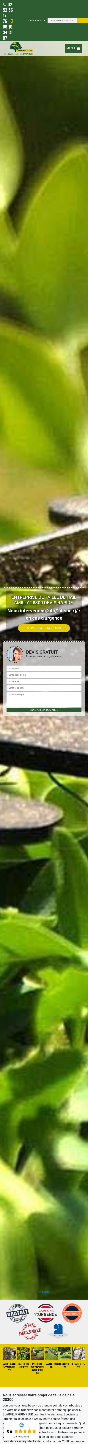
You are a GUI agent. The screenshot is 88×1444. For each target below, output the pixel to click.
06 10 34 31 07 (8, 30)
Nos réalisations (44, 628)
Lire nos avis (21, 1436)
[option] (44, 722)
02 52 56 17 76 (8, 12)
